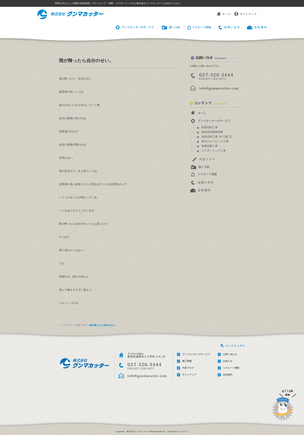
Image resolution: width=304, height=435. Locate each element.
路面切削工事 (209, 127)
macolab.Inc (183, 431)
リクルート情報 (196, 27)
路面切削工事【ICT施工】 (217, 136)
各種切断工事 (209, 146)
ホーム (220, 13)
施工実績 (187, 361)
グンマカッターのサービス (134, 27)
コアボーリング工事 (213, 150)
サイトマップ (245, 13)
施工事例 (168, 27)
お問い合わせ (226, 27)
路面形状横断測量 (212, 132)
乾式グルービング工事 (215, 141)
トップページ (66, 325)
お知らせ (227, 361)
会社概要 (254, 27)
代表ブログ (81, 325)
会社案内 (227, 374)
